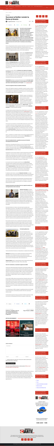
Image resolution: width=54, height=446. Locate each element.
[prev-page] (6, 338)
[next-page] (8, 338)
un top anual (40, 158)
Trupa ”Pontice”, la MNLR (28, 310)
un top (36, 26)
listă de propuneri (41, 279)
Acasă (7, 12)
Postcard (9, 12)
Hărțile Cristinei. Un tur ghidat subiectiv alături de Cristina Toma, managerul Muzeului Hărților (26, 335)
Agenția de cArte (12, 21)
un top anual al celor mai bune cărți (41, 190)
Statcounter (2, 445)
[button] (47, 7)
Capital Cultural (29, 82)
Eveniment (12, 332)
